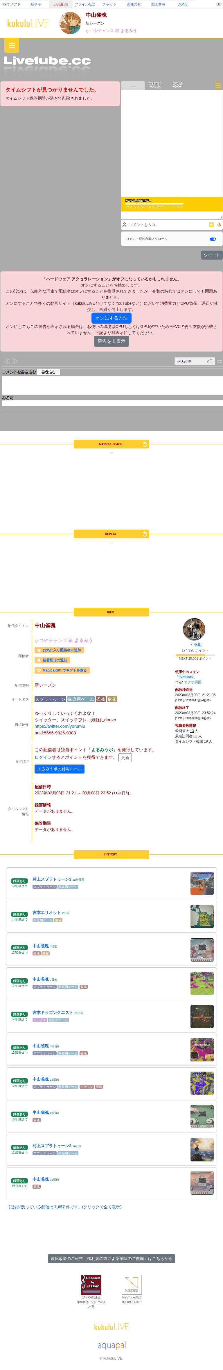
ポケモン (86, 1086)
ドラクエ (39, 1020)
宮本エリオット (47, 912)
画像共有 (134, 4)
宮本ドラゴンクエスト (53, 1012)
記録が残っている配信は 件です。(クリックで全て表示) (65, 1207)
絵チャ (36, 4)
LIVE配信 (60, 4)
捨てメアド (12, 4)
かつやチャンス (100, 30)
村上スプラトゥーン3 (52, 879)
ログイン (43, 757)
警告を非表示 (111, 341)
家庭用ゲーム (81, 699)
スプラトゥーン (50, 699)
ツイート (212, 255)
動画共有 (158, 4)
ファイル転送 (85, 4)
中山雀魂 (41, 946)
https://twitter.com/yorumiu (60, 726)
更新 (125, 757)
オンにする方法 (111, 317)
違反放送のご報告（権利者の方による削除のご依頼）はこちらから (111, 1258)
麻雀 (112, 699)
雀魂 (100, 699)
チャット (109, 4)
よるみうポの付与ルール (59, 769)
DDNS (183, 4)
